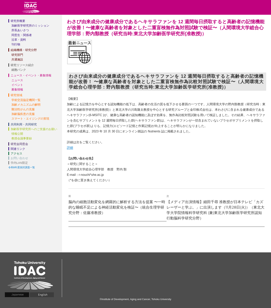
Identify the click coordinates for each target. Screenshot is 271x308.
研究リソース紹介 (22, 65)
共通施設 (17, 59)
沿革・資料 (18, 39)
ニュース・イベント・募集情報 (31, 75)
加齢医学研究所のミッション (30, 25)
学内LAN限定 (19, 162)
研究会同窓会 (19, 144)
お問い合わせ (19, 158)
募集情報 (17, 89)
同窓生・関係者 (21, 35)
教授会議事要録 (21, 138)
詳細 (70, 147)
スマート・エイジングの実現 (30, 118)
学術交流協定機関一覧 (26, 100)
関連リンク (18, 148)
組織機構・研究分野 (24, 50)
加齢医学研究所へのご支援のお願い (34, 129)
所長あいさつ (20, 30)
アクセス (16, 153)
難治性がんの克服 (23, 109)
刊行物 (15, 44)
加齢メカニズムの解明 (26, 104)
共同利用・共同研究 (24, 124)
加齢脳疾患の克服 (23, 114)
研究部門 (17, 54)
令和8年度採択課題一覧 (21, 167)
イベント (17, 84)
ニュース (17, 80)
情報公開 (17, 133)
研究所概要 (18, 20)
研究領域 (16, 95)
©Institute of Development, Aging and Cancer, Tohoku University (135, 299)
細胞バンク (18, 69)
